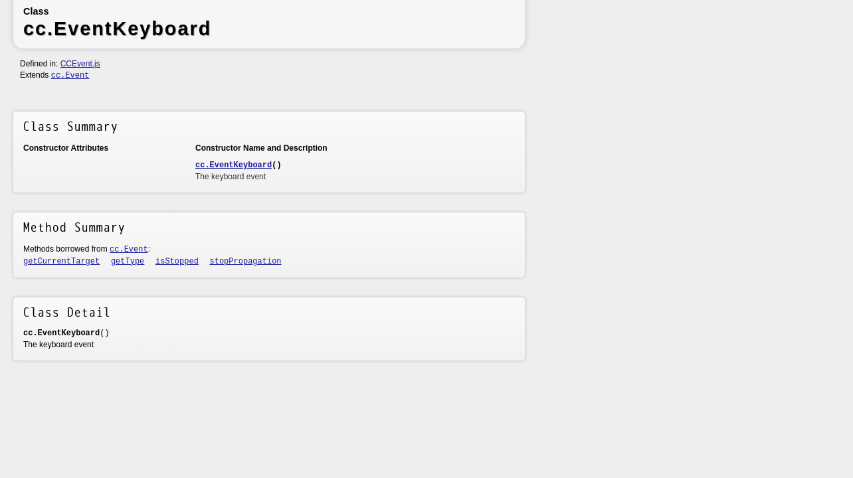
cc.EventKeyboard (233, 165)
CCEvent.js (80, 63)
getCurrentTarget (61, 261)
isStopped (177, 261)
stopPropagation (246, 261)
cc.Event (70, 75)
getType (127, 261)
